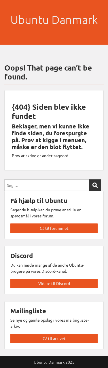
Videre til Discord (54, 283)
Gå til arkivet (54, 338)
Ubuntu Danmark (54, 19)
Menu (10, 10)
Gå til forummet (54, 228)
